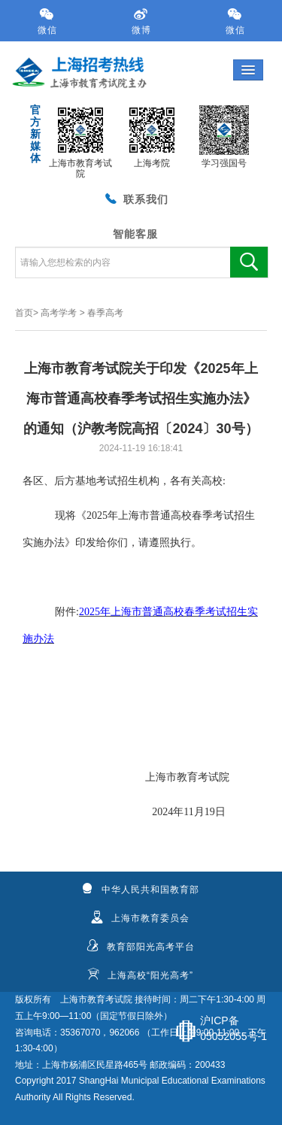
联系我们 (135, 197)
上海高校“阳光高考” (140, 974)
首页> (26, 313)
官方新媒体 (33, 134)
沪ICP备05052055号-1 (233, 1028)
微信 (47, 21)
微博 (141, 21)
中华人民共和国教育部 (140, 889)
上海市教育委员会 (140, 917)
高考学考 (59, 313)
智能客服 (135, 234)
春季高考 (105, 313)
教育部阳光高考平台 (140, 946)
